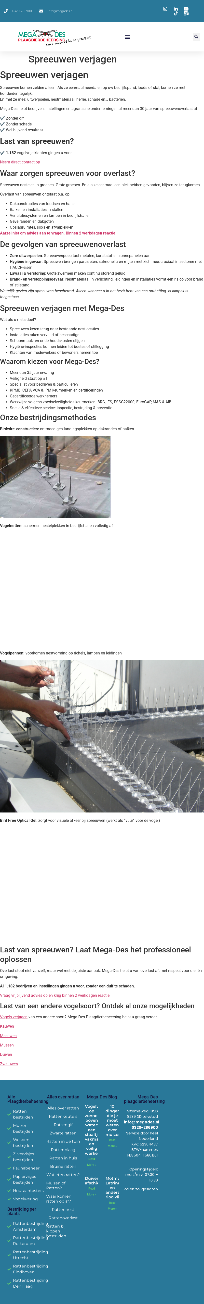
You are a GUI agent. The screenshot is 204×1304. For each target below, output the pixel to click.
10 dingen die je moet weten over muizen (113, 1120)
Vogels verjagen (13, 1017)
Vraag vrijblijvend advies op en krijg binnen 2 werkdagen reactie (54, 995)
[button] (127, 37)
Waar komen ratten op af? (58, 1199)
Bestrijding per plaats (21, 1211)
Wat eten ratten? (63, 1174)
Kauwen (7, 1026)
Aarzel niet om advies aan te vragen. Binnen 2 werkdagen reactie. (58, 233)
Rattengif (63, 1124)
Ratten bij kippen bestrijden (56, 1231)
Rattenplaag (63, 1149)
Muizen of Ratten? (55, 1185)
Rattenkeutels (63, 1116)
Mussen (7, 1045)
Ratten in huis (63, 1158)
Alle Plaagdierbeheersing (27, 1099)
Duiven (6, 1054)
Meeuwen (8, 1035)
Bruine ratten (63, 1166)
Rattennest (63, 1209)
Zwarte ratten (63, 1133)
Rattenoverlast (63, 1218)
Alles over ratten (63, 1108)
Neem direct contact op (20, 162)
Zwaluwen (9, 1064)
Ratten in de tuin (63, 1141)
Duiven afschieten (95, 1180)
